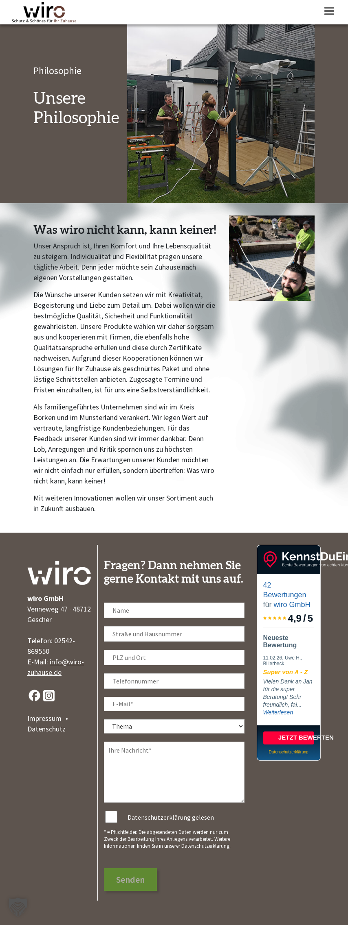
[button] (18, 907)
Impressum (44, 718)
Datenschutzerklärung (205, 845)
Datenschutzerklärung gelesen (171, 817)
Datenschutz (46, 728)
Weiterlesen (278, 712)
